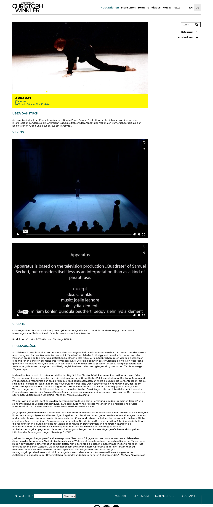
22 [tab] (112, 91)
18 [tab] (100, 91)
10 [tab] (75, 91)
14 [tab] (87, 91)
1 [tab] (47, 91)
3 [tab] (53, 91)
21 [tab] (109, 91)
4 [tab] (56, 91)
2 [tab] (50, 91)
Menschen (128, 7)
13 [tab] (84, 91)
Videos (156, 7)
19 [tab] (103, 91)
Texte (177, 7)
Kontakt (120, 495)
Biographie (189, 495)
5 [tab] (59, 91)
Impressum (141, 495)
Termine (143, 7)
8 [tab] (68, 91)
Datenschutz (164, 495)
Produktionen (109, 7)
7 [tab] (65, 91)
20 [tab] (106, 91)
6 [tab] (62, 91)
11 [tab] (78, 91)
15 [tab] (90, 91)
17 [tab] (97, 91)
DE (197, 7)
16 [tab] (94, 91)
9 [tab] (72, 91)
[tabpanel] (80, 58)
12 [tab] (81, 91)
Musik (167, 7)
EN (191, 7)
